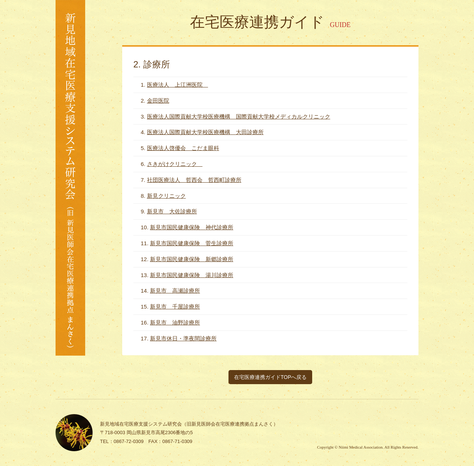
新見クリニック (166, 196)
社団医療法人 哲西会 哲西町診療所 (194, 180)
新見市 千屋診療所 (175, 306)
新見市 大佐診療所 (172, 211)
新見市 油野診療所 (175, 322)
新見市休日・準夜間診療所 (183, 338)
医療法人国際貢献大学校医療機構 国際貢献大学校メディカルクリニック (238, 116)
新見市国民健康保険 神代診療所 (191, 227)
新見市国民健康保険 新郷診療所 (191, 259)
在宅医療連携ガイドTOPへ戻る (270, 377)
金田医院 (158, 100)
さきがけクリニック (175, 164)
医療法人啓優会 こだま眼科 (183, 148)
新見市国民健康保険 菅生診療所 (191, 243)
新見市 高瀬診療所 (175, 290)
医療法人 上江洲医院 (177, 84)
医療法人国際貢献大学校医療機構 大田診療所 (205, 132)
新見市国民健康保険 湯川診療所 (191, 275)
